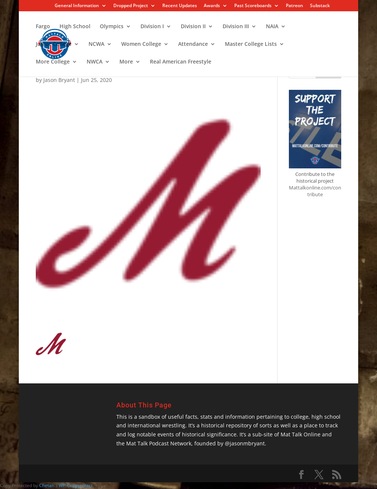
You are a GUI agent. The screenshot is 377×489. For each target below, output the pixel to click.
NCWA (96, 44)
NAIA (272, 27)
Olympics (112, 27)
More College (53, 62)
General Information (77, 6)
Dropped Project (130, 6)
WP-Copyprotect (76, 485)
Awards (212, 6)
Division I (152, 27)
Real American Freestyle (180, 62)
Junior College (54, 44)
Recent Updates (179, 6)
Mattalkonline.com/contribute (315, 191)
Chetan (46, 485)
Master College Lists (251, 44)
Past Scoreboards (253, 6)
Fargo (43, 27)
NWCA (94, 62)
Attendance (193, 44)
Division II (193, 27)
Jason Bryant (59, 79)
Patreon (294, 6)
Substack (320, 6)
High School (75, 27)
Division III (236, 27)
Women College (141, 44)
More (126, 62)
